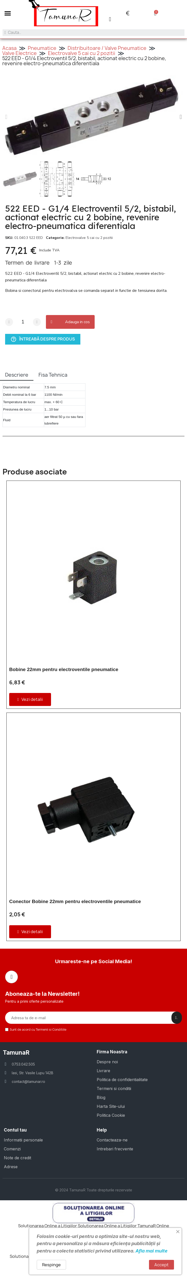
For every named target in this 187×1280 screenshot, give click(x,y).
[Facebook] (11, 977)
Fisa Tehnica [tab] (53, 375)
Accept (161, 1265)
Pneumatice (42, 48)
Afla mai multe (151, 1251)
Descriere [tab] (16, 375)
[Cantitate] (23, 322)
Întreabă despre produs (42, 339)
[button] (8, 13)
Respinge (51, 1265)
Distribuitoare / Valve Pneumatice (107, 48)
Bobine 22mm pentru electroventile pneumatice (63, 669)
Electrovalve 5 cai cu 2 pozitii (81, 53)
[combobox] (93, 32)
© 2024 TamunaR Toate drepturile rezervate (93, 1190)
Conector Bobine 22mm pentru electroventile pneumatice (75, 901)
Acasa (9, 48)
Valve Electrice (19, 53)
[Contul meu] (110, 19)
